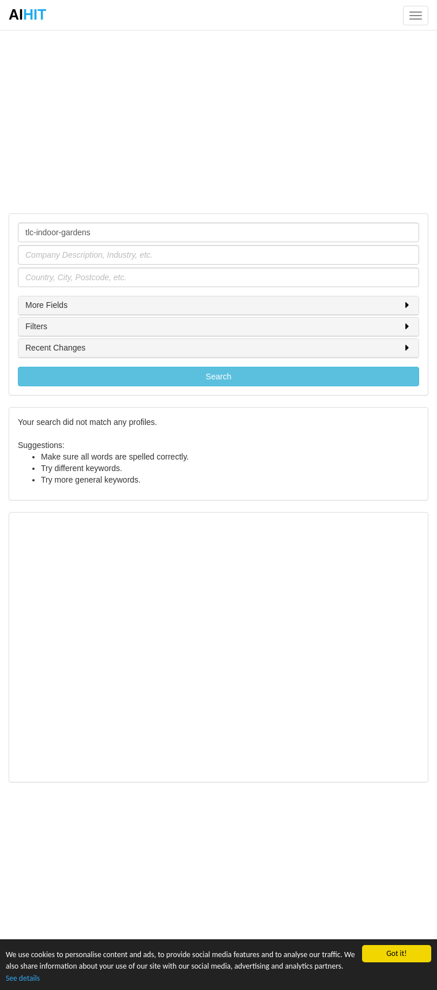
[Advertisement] (218, 121)
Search (218, 376)
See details (23, 978)
